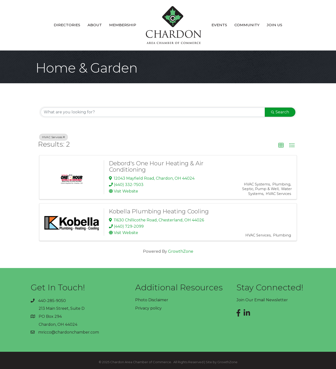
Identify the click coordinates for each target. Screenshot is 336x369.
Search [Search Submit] (280, 112)
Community (246, 25)
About (95, 25)
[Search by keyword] (153, 112)
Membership (122, 25)
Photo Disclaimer (151, 300)
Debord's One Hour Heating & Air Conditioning (156, 166)
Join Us (274, 25)
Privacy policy (148, 308)
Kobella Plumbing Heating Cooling (159, 211)
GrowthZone (180, 251)
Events (219, 25)
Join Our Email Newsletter (262, 300)
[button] (281, 145)
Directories (67, 25)
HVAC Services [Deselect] (53, 137)
